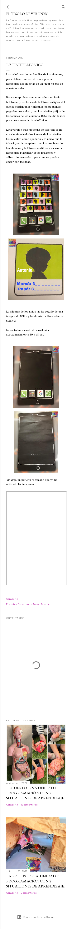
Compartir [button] (12, 598)
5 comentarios (28, 892)
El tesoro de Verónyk (27, 14)
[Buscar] (63, 6)
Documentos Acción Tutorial (33, 604)
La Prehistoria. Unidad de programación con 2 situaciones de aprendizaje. (35, 881)
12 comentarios (29, 804)
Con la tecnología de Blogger (36, 917)
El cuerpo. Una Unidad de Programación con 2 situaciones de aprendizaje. (35, 792)
